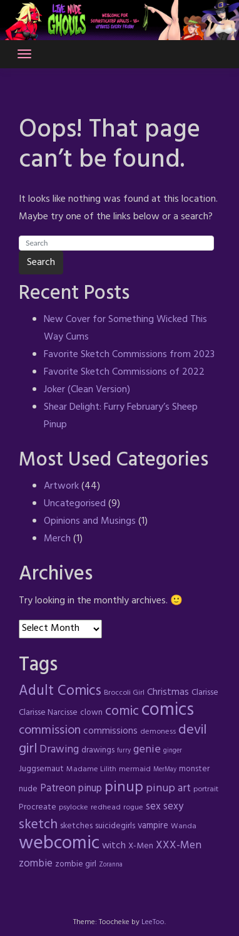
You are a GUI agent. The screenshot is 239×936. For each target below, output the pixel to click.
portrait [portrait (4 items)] (205, 789)
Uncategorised (75, 504)
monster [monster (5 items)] (194, 769)
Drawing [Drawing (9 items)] (59, 749)
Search (41, 262)
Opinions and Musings (90, 521)
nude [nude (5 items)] (28, 789)
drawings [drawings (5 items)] (97, 750)
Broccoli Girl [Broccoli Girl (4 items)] (124, 693)
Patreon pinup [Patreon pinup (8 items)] (71, 789)
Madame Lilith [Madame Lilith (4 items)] (91, 769)
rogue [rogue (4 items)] (133, 807)
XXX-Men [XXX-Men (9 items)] (178, 845)
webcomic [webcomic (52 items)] (59, 843)
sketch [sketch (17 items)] (38, 825)
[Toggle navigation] (24, 53)
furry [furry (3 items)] (124, 751)
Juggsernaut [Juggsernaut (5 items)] (41, 769)
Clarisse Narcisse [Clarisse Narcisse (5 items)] (48, 712)
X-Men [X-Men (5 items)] (140, 846)
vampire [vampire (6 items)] (153, 825)
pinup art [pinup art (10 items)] (168, 788)
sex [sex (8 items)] (153, 807)
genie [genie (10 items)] (147, 750)
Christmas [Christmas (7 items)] (168, 692)
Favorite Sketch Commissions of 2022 (124, 372)
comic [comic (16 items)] (122, 711)
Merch (57, 539)
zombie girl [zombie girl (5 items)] (75, 864)
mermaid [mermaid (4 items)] (135, 769)
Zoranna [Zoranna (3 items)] (111, 865)
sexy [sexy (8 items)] (173, 807)
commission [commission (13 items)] (50, 730)
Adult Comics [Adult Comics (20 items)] (60, 691)
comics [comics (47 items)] (167, 710)
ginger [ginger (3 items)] (172, 751)
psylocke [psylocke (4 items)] (73, 807)
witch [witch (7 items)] (114, 846)
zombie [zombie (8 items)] (36, 864)
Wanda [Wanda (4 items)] (183, 826)
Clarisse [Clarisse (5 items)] (204, 692)
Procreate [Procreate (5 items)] (37, 807)
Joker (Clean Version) (87, 390)
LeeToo (153, 922)
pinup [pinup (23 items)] (123, 787)
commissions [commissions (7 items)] (110, 731)
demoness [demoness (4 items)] (158, 731)
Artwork (61, 486)
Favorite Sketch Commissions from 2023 (129, 354)
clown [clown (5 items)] (91, 712)
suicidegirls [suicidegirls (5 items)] (115, 826)
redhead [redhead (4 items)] (106, 807)
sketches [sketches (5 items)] (76, 826)
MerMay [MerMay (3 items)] (164, 769)
